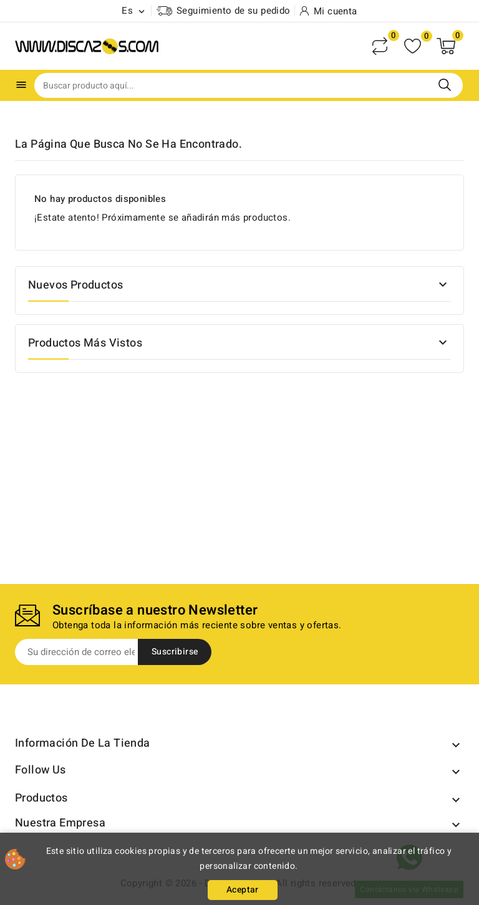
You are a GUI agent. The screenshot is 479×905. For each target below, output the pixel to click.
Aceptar (242, 889)
